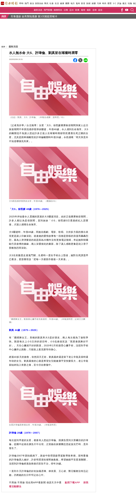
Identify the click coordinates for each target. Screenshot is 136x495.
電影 (89, 9)
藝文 (125, 3)
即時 (21, 3)
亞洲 (71, 9)
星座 (100, 9)
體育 (110, 3)
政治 (32, 3)
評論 (119, 3)
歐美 (77, 9)
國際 (67, 3)
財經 (88, 3)
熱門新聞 (48, 9)
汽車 (99, 3)
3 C (114, 3)
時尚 (104, 3)
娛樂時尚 (58, 9)
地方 (73, 3)
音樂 (94, 9)
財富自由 (39, 3)
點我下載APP (72, 482)
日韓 (66, 9)
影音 (83, 3)
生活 (57, 3)
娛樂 (94, 3)
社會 (51, 3)
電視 (83, 9)
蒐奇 (78, 3)
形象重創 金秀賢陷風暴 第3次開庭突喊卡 (34, 16)
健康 (62, 3)
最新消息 (38, 9)
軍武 (46, 3)
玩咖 (130, 3)
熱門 (27, 3)
